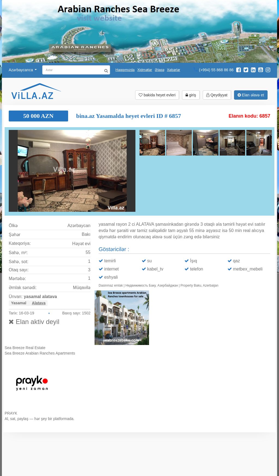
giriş (191, 95)
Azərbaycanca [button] (23, 70)
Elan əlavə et (251, 95)
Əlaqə (159, 70)
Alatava (39, 303)
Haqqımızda (125, 70)
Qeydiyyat (217, 95)
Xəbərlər (173, 70)
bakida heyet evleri (157, 95)
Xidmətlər (144, 70)
